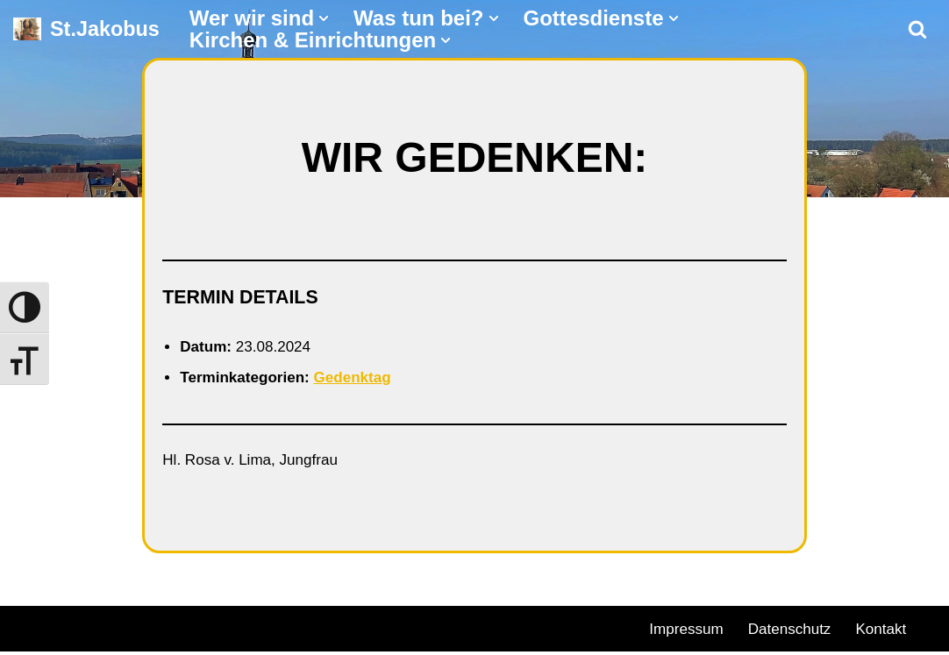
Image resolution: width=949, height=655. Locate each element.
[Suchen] (917, 29)
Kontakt (890, 631)
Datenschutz (795, 631)
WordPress (213, 628)
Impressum (688, 631)
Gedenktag (362, 379)
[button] (323, 18)
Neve (31, 628)
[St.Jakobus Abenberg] (86, 29)
